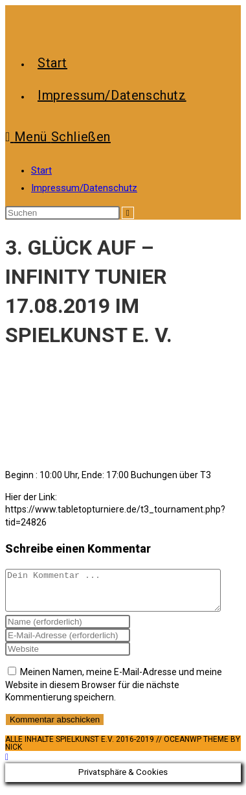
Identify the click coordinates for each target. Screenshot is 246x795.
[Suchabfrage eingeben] (62, 213)
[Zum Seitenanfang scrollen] (6, 764)
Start (41, 170)
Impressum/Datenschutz (84, 188)
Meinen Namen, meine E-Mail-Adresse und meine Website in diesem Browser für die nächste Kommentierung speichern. (113, 692)
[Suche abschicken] (128, 213)
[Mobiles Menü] (58, 136)
